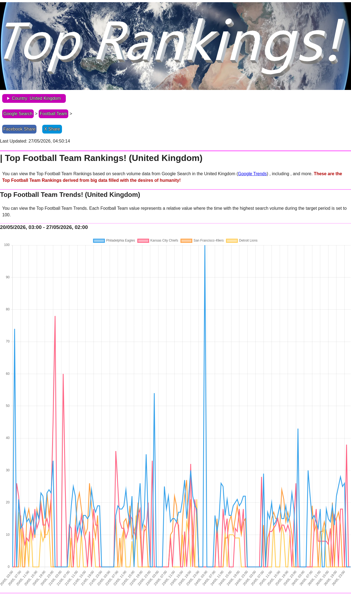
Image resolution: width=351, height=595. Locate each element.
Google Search (18, 113)
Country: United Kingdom (36, 98)
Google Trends (252, 173)
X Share (52, 129)
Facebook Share (19, 129)
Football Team (53, 113)
